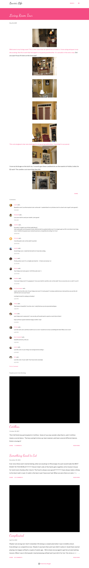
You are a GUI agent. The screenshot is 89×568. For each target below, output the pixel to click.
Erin (15, 357)
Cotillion (14, 427)
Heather (16, 278)
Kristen (16, 327)
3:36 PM (16, 308)
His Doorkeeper (18, 288)
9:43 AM (16, 210)
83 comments (18, 557)
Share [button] (76, 193)
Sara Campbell (18, 337)
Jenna (15, 313)
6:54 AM (16, 352)
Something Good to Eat (23, 455)
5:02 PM (16, 342)
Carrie (15, 258)
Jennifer (16, 224)
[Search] (72, 3)
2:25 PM (16, 298)
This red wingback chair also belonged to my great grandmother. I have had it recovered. (39, 134)
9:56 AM (16, 220)
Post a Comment (13, 366)
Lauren (15, 347)
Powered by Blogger (44, 563)
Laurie (15, 204)
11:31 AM (16, 263)
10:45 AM (16, 243)
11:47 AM (16, 273)
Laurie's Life (15, 3)
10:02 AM (16, 233)
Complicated (16, 536)
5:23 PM (16, 322)
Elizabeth (16, 214)
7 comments (18, 445)
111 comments (18, 477)
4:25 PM (16, 362)
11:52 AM (16, 283)
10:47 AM (16, 253)
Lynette (16, 248)
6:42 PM (16, 332)
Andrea (16, 268)
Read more (76, 445)
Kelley (15, 303)
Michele (16, 238)
